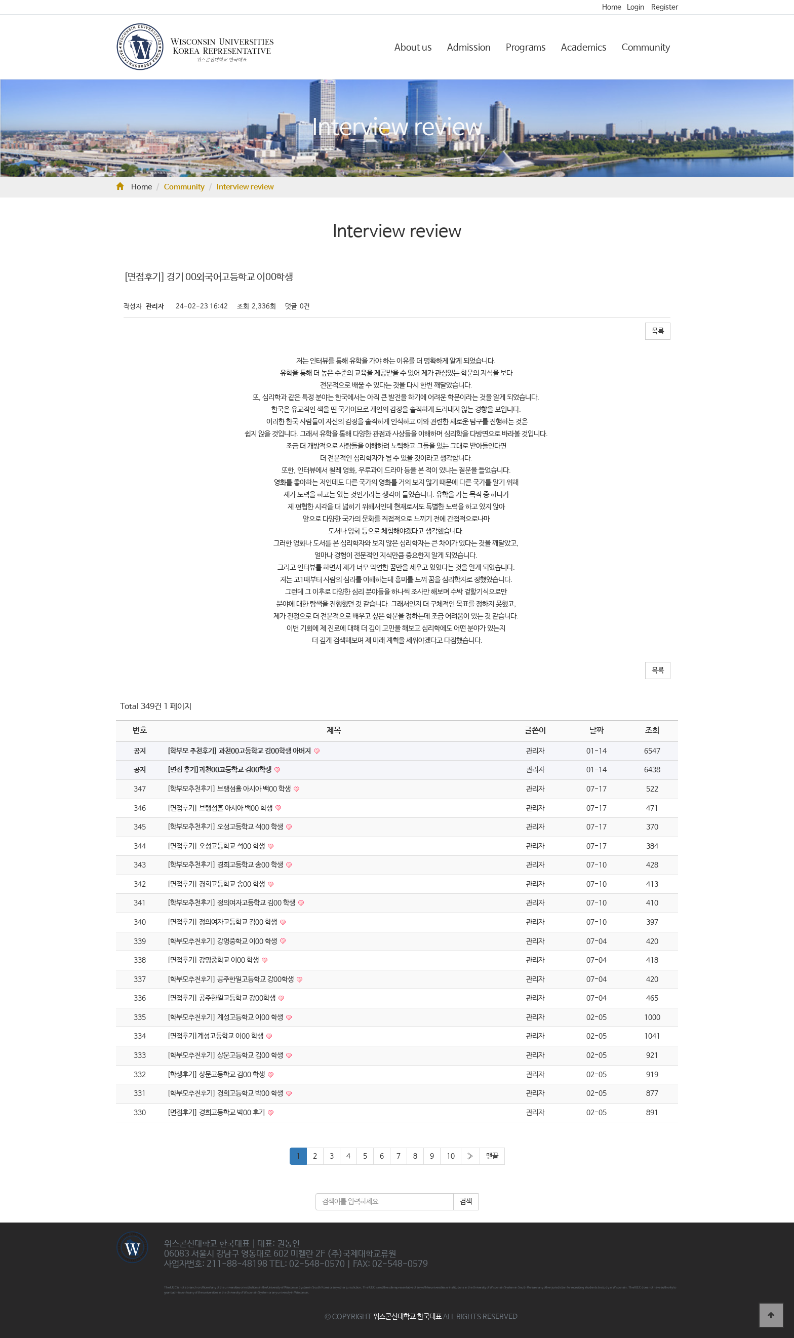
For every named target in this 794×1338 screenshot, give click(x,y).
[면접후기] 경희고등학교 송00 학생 (216, 884)
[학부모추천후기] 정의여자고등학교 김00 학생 (232, 903)
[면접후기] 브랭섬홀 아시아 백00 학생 (220, 808)
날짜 (596, 730)
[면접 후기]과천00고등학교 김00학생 (220, 770)
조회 (652, 730)
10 (451, 1156)
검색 (466, 1202)
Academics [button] (584, 48)
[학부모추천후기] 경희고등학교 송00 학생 (226, 865)
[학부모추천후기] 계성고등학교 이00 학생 (226, 1017)
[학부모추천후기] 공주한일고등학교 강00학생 (231, 979)
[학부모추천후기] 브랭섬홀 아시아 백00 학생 (229, 789)
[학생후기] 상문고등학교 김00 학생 (216, 1075)
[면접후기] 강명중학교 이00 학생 (213, 960)
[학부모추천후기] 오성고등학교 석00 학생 (226, 827)
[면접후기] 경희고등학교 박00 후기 (216, 1113)
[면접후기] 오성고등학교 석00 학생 (216, 846)
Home (611, 7)
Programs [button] (526, 48)
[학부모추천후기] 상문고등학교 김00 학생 (226, 1055)
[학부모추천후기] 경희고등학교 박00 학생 (226, 1093)
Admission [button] (469, 48)
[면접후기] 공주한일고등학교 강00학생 (222, 998)
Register (664, 7)
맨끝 (492, 1156)
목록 (658, 331)
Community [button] (646, 48)
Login (635, 7)
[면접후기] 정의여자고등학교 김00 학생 (223, 922)
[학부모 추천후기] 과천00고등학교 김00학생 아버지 (239, 751)
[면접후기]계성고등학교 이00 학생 (216, 1036)
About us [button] (413, 48)
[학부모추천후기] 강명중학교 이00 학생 (223, 941)
